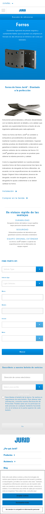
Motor (3, 332)
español (7, 3)
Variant (4, 318)
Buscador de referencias (22, 17)
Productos (10, 455)
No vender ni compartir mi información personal (22, 509)
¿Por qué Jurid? (10, 449)
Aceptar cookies (22, 496)
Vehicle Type (5, 277)
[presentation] (22, 417)
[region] (22, 492)
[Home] (22, 10)
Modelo (4, 305)
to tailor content (23, 394)
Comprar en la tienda (13, 198)
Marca (4, 291)
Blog (6, 468)
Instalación (8, 191)
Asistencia (10, 462)
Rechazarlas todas (22, 503)
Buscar (22, 352)
